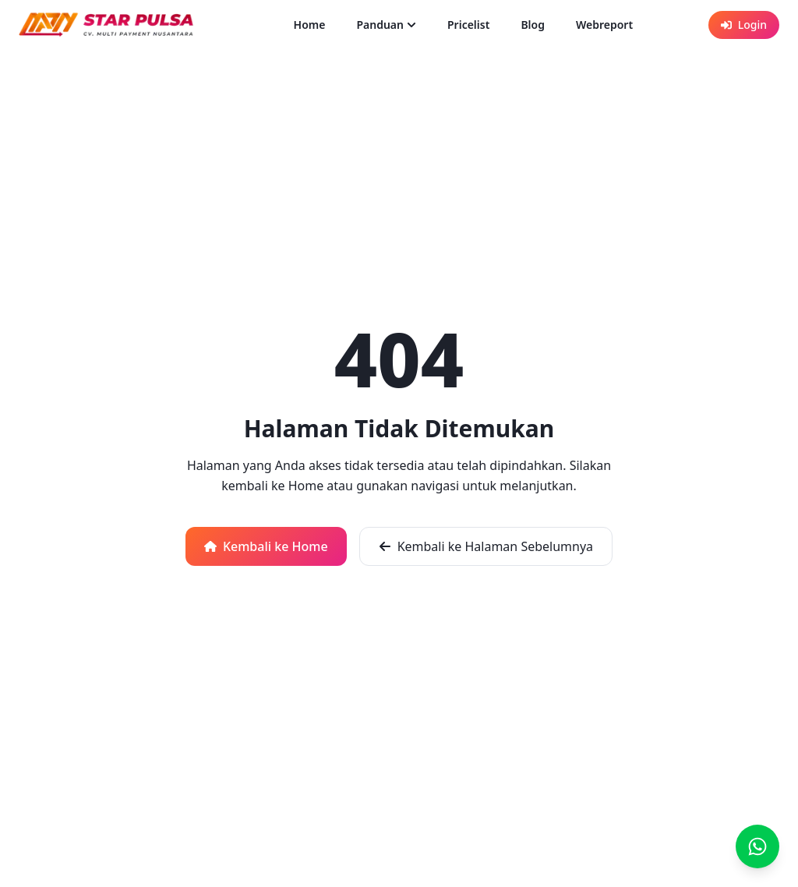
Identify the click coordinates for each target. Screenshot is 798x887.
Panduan (386, 24)
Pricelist (468, 24)
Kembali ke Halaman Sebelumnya (486, 546)
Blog (533, 24)
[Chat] (757, 846)
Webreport (604, 24)
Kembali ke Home (266, 546)
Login (744, 24)
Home (310, 24)
